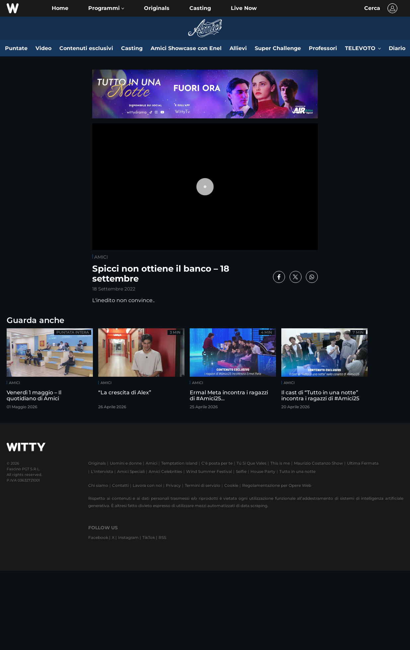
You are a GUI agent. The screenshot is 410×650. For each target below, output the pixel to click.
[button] (106, 8)
